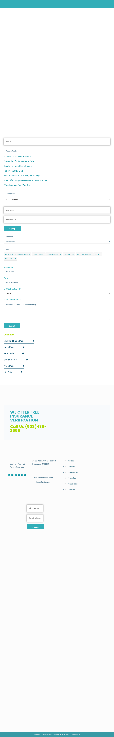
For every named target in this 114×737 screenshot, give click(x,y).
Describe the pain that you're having (57, 311)
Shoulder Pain (16, 359)
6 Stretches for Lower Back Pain (19, 161)
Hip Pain (13, 372)
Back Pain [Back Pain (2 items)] (38, 254)
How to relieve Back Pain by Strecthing (22, 175)
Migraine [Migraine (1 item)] (69, 254)
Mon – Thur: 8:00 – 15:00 (43, 478)
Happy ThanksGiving (13, 171)
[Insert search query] (57, 141)
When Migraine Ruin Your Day (17, 185)
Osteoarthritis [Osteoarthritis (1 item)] (84, 254)
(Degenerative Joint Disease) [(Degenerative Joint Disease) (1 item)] (17, 254)
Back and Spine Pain (19, 341)
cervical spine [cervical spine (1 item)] (54, 254)
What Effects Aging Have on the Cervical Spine (25, 180)
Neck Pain (14, 347)
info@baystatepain (43, 482)
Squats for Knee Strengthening (18, 166)
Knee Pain (14, 366)
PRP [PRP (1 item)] (97, 254)
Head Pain (14, 353)
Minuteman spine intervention (17, 156)
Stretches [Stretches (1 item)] (10, 259)
